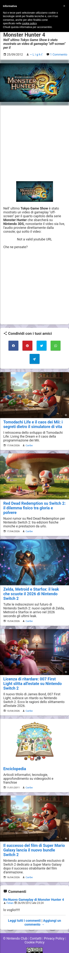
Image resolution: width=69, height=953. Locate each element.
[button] (64, 6)
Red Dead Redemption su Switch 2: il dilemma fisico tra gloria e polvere (34, 508)
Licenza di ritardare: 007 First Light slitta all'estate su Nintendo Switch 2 (32, 684)
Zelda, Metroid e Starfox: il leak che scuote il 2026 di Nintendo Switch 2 (31, 594)
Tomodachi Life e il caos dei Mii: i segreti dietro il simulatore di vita (33, 424)
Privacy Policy (54, 938)
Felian (10, 903)
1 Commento (58, 54)
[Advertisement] (34, 143)
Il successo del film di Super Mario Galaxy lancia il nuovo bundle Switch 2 (34, 850)
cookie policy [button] (29, 23)
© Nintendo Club (15, 938)
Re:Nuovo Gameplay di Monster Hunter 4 (33, 899)
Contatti (36, 938)
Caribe (29, 445)
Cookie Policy (35, 942)
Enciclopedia (14, 768)
